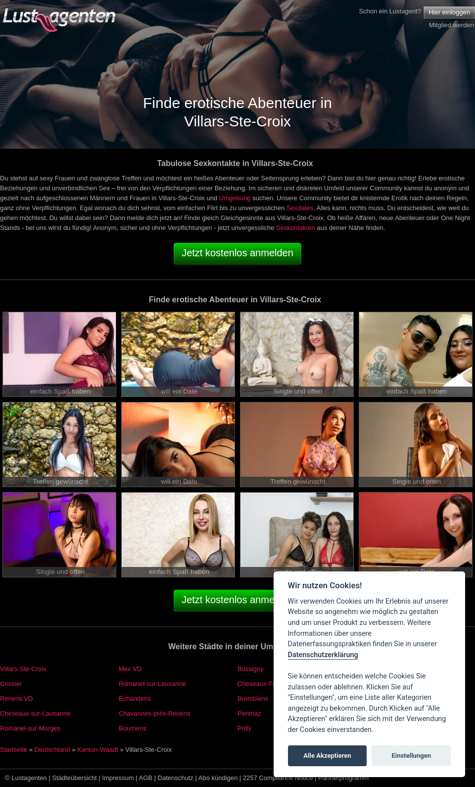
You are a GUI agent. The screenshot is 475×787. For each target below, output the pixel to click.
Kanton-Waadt (97, 749)
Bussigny (251, 669)
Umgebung (235, 198)
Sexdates (299, 208)
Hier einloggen (449, 12)
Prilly (244, 728)
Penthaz (249, 713)
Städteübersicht (74, 778)
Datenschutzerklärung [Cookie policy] (323, 655)
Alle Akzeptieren (327, 755)
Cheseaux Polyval (263, 683)
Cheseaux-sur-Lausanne (35, 713)
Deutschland (52, 749)
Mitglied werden (451, 25)
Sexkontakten (295, 227)
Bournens (132, 728)
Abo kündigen (218, 778)
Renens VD (16, 698)
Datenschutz (175, 778)
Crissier (11, 683)
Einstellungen (411, 755)
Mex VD (130, 669)
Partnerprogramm (343, 778)
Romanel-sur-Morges (30, 728)
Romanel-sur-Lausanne (152, 683)
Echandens (135, 698)
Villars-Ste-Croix (23, 669)
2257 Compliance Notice (278, 778)
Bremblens (253, 698)
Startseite (13, 749)
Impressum (118, 778)
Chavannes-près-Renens (154, 713)
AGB (145, 778)
